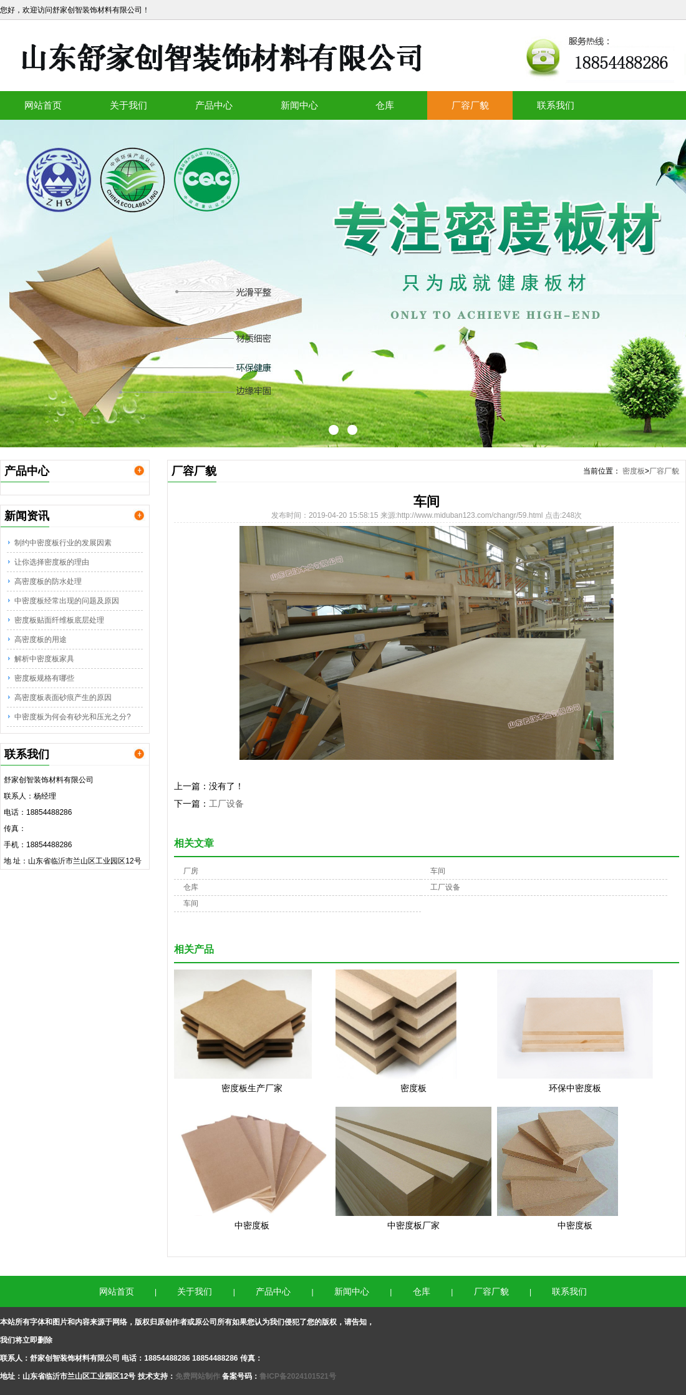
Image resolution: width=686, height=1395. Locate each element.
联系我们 (555, 105)
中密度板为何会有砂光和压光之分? (72, 716)
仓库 (384, 105)
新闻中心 (299, 105)
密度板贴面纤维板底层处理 (59, 620)
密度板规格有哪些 (44, 678)
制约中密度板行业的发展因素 (63, 542)
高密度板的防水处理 (48, 581)
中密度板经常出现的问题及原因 (66, 600)
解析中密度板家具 (44, 658)
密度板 (633, 471)
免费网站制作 (198, 1376)
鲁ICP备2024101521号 (297, 1376)
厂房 (190, 871)
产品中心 (214, 105)
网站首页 (43, 105)
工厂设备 (226, 804)
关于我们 (128, 105)
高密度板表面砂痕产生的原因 (63, 697)
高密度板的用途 (40, 639)
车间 (437, 871)
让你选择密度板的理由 (51, 562)
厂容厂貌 (470, 105)
